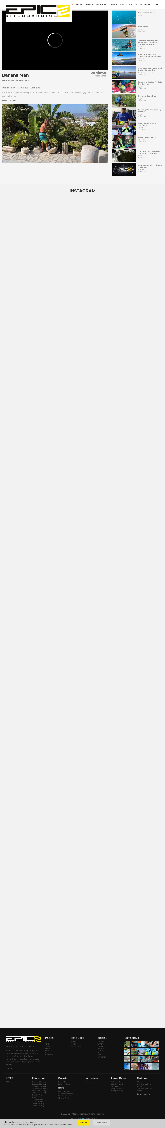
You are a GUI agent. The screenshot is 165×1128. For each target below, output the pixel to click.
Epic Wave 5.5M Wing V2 (40, 1093)
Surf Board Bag (116, 1086)
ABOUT (47, 1053)
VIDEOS (123, 4)
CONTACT (74, 1042)
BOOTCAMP (145, 4)
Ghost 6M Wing (37, 1095)
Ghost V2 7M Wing (38, 1106)
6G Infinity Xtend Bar (65, 1096)
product (141, 155)
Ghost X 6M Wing (37, 1099)
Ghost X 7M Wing (37, 1101)
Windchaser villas (146, 13)
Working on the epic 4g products (149, 111)
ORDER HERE (67, 4)
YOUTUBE (101, 1050)
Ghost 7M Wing (37, 1097)
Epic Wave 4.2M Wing (39, 1084)
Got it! (84, 1123)
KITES (89, 4)
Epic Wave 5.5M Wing (39, 1086)
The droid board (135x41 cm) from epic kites (149, 152)
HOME (73, 1044)
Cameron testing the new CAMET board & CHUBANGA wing (148, 42)
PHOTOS (133, 4)
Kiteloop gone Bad (147, 96)
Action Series (100, 76)
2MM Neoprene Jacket (144, 1084)
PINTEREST (101, 1048)
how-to (141, 58)
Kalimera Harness (90, 1082)
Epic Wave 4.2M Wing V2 (40, 1091)
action (140, 15)
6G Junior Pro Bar (64, 1098)
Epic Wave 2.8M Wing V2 (40, 1088)
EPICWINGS (102, 4)
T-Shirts (139, 1082)
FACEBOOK (101, 1042)
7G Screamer (10, 1082)
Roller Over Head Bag (117, 1084)
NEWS (47, 1044)
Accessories (144, 1094)
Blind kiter (143, 27)
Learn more (101, 1123)
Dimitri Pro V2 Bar (64, 1091)
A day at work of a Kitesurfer (147, 125)
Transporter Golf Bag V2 (118, 1088)
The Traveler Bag (116, 1082)
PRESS (47, 1050)
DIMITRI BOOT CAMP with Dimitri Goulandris (150, 69)
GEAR (113, 4)
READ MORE (10, 1069)
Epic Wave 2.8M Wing (39, 1082)
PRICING (79, 4)
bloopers (141, 139)
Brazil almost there (147, 138)
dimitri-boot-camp (145, 72)
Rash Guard (141, 1086)
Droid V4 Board (63, 1082)
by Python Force (90, 1118)
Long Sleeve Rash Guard (144, 1088)
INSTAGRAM (101, 1046)
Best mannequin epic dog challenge (150, 166)
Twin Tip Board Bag (117, 1091)
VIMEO (100, 1053)
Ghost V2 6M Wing (38, 1104)
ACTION (47, 1046)
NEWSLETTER (102, 1057)
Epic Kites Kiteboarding (77, 1114)
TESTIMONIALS (49, 1055)
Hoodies (139, 1091)
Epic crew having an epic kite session (150, 83)
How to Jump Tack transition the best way (149, 55)
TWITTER (100, 1044)
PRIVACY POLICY (76, 1046)
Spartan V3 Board (64, 1084)
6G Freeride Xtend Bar (65, 1094)
